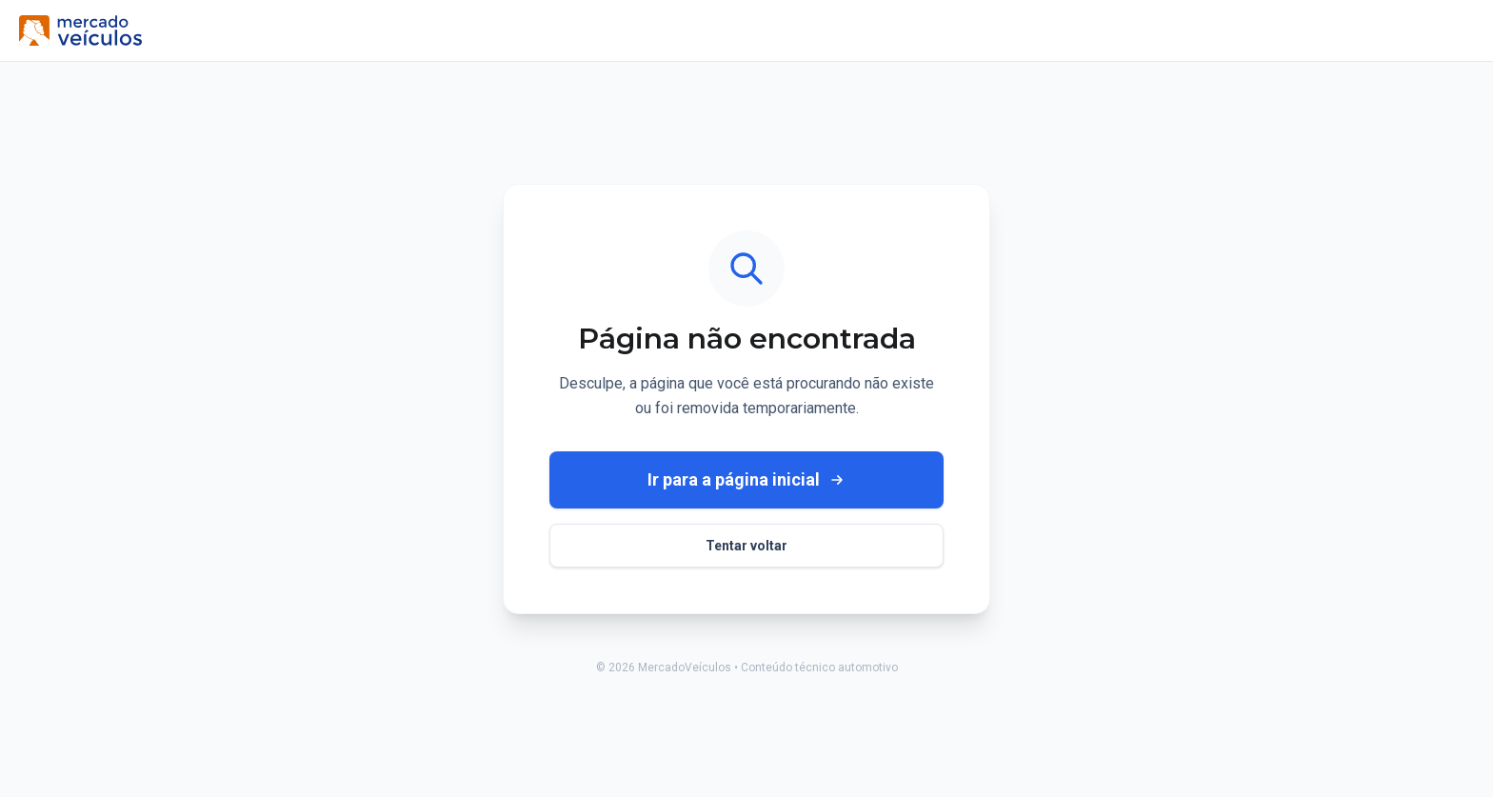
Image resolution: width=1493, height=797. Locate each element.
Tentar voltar (746, 545)
